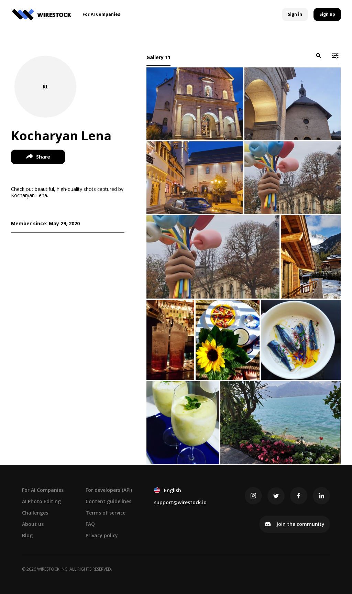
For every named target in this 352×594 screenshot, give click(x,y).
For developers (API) (109, 490)
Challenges (35, 513)
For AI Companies (43, 490)
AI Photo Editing (41, 501)
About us (33, 524)
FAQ (90, 524)
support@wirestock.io (180, 502)
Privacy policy (102, 535)
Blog (27, 535)
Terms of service (105, 513)
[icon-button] (318, 55)
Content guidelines (108, 501)
